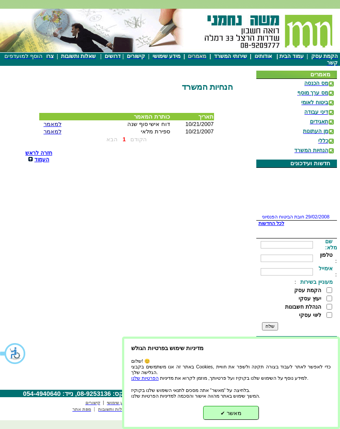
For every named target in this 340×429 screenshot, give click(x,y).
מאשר (231, 413)
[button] (13, 353)
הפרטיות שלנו (145, 378)
